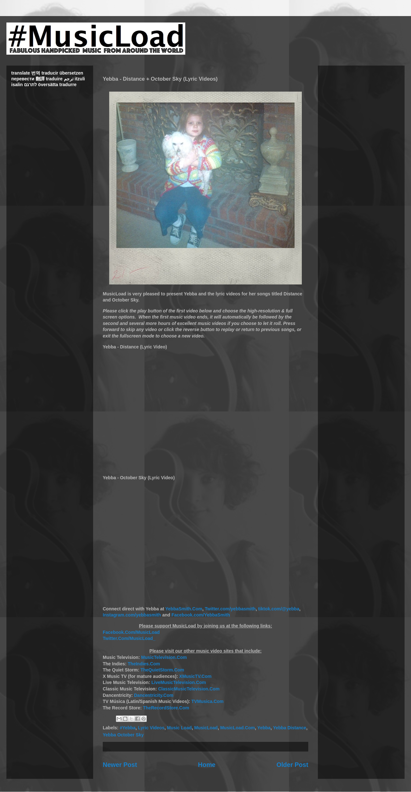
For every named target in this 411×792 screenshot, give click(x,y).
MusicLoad (206, 727)
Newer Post (120, 764)
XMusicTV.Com (195, 676)
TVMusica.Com (207, 701)
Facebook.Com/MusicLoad (131, 632)
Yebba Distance (289, 727)
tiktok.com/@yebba (278, 608)
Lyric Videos (151, 727)
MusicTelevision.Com (164, 657)
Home (206, 764)
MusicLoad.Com (237, 727)
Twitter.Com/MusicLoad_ (129, 638)
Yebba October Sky (123, 734)
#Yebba (128, 727)
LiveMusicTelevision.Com (178, 682)
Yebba (263, 727)
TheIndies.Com (144, 663)
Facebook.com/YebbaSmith (200, 614)
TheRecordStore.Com (166, 707)
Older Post (292, 764)
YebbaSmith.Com (183, 608)
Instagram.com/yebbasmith (132, 614)
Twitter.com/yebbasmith (230, 608)
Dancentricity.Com (153, 695)
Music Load (179, 727)
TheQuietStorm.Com (162, 669)
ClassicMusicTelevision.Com (188, 688)
